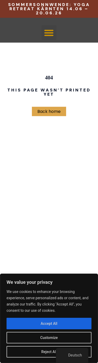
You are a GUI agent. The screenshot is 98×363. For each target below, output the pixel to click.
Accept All (49, 323)
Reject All (49, 352)
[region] (49, 318)
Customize (49, 338)
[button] (49, 32)
